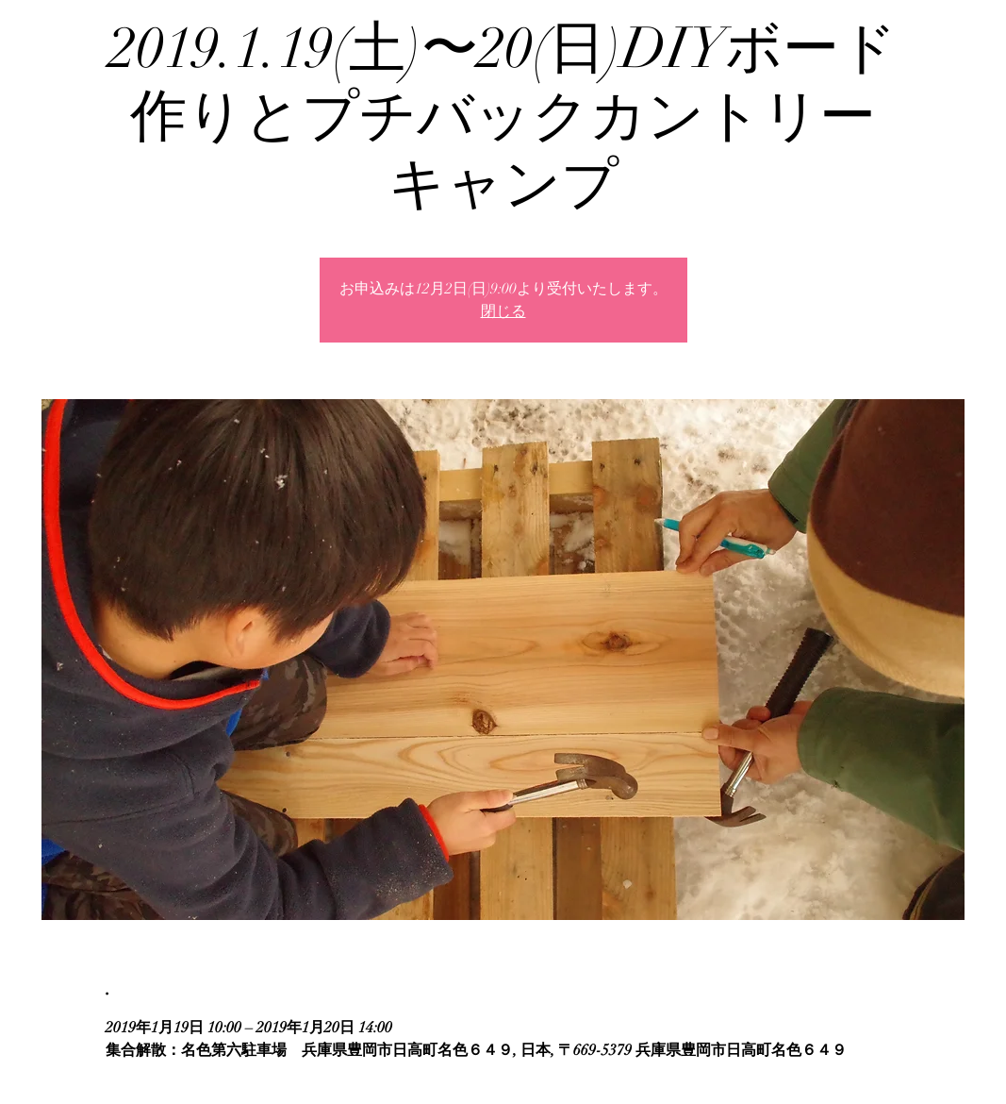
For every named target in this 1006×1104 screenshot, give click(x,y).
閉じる (503, 311)
